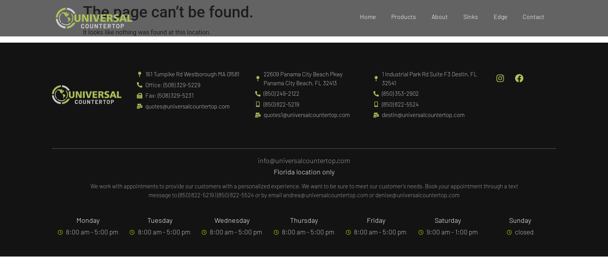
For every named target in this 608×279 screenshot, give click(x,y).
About (440, 16)
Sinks (470, 16)
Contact (533, 16)
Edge (500, 16)
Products (403, 16)
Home (368, 16)
